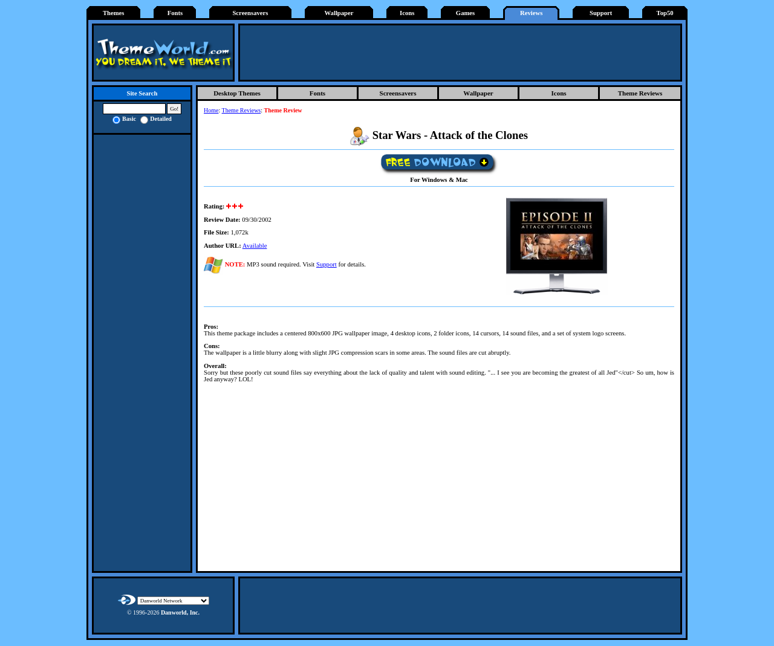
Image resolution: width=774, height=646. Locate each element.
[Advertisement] (460, 52)
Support (601, 13)
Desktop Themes (237, 93)
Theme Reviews (640, 93)
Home (211, 110)
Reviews (531, 13)
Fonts (175, 13)
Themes (114, 13)
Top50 (665, 13)
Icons (407, 13)
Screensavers (250, 13)
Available (254, 245)
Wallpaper (339, 13)
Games (465, 13)
